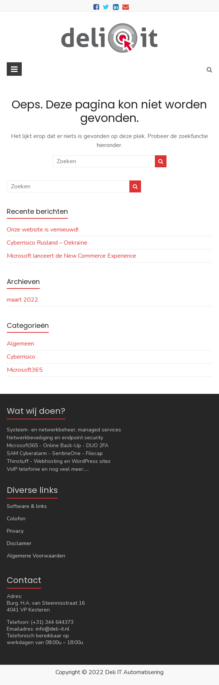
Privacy (15, 531)
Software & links (27, 506)
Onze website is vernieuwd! (42, 229)
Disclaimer (19, 543)
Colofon (16, 518)
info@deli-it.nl (52, 628)
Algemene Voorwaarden (36, 555)
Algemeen (20, 343)
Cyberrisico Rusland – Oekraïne (47, 243)
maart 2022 (22, 300)
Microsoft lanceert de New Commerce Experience (71, 256)
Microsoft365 (25, 370)
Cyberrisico (21, 357)
